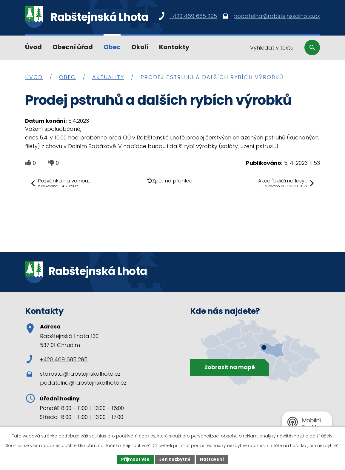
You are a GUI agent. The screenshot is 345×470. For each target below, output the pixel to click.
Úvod (33, 47)
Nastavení (212, 459)
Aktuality (108, 77)
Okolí (139, 47)
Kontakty (174, 47)
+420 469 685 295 (57, 359)
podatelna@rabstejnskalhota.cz (83, 382)
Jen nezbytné (174, 459)
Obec (112, 47)
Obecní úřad (73, 47)
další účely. (321, 436)
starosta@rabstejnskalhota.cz (80, 373)
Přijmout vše (135, 459)
